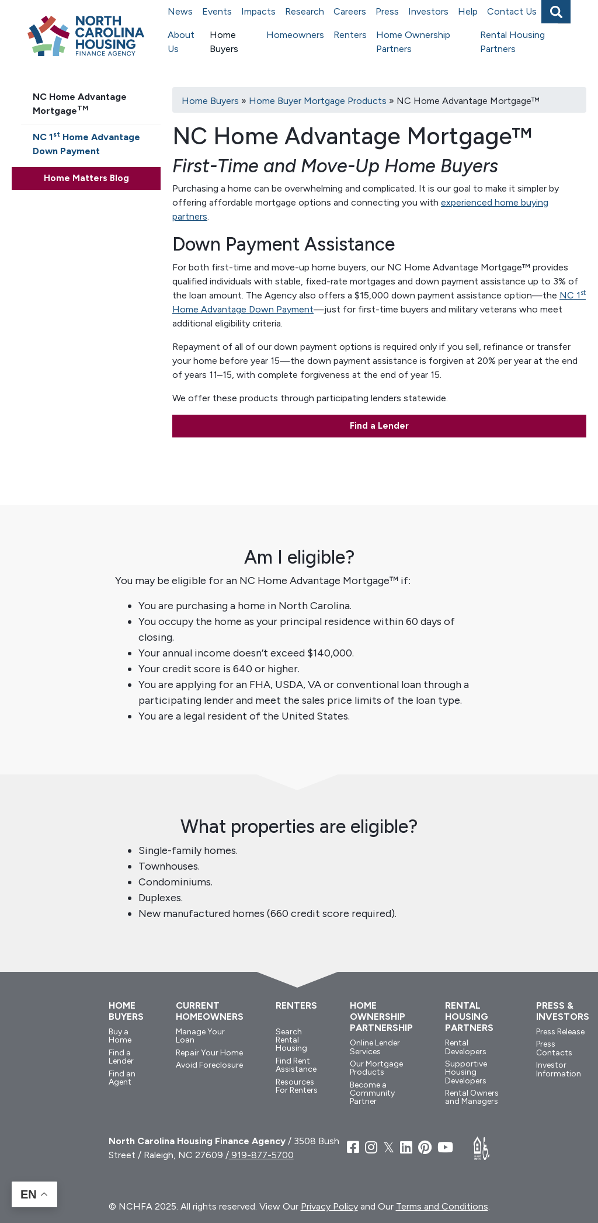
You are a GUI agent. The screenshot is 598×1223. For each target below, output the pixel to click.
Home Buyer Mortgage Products (318, 100)
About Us (181, 41)
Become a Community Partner (372, 1093)
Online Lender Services (375, 1047)
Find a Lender (379, 426)
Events (217, 11)
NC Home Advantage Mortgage (80, 103)
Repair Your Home (209, 1053)
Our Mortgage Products (376, 1068)
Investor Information (558, 1069)
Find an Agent (122, 1078)
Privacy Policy (329, 1206)
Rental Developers (465, 1047)
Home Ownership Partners (413, 41)
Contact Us (512, 11)
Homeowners (295, 34)
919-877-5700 (261, 1155)
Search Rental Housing (291, 1040)
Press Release (560, 1032)
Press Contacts (554, 1048)
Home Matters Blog (86, 178)
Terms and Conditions (442, 1206)
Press (387, 11)
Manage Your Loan (200, 1036)
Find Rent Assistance (296, 1065)
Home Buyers (224, 41)
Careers (349, 11)
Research (304, 11)
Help (468, 11)
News (180, 11)
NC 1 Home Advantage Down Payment (86, 143)
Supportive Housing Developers (466, 1072)
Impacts (258, 11)
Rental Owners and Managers (472, 1097)
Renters (350, 34)
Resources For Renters (297, 1086)
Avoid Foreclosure (209, 1065)
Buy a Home (120, 1036)
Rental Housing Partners (512, 41)
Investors (428, 11)
